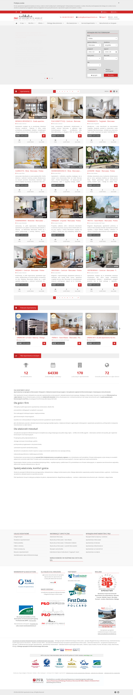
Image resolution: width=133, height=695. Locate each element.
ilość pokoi (90, 55)
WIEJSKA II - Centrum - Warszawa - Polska (29, 270)
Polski (104, 12)
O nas (22, 23)
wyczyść (94, 75)
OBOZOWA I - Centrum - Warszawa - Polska (66, 270)
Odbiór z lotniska (18, 546)
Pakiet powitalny (18, 543)
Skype (103, 17)
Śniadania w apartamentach (22, 540)
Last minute (92, 69)
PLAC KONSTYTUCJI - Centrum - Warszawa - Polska (69, 121)
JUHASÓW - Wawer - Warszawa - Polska (101, 171)
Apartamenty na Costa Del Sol (94, 549)
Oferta (41, 23)
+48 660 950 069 (68, 17)
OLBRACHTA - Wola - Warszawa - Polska (29, 171)
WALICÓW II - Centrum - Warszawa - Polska (67, 338)
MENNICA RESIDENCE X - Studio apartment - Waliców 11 (34, 121)
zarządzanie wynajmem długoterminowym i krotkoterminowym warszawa (33, 641)
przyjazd (90, 49)
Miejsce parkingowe (108, 70)
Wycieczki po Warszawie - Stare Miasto (61, 540)
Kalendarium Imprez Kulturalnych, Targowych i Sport (64, 552)
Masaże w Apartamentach (21, 552)
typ (88, 62)
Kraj (88, 35)
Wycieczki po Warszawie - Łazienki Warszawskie (63, 546)
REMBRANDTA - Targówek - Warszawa (100, 121)
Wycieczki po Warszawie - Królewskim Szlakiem (63, 543)
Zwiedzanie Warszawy (56, 537)
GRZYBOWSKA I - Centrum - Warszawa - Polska (103, 270)
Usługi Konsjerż (18, 537)
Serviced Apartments (89, 23)
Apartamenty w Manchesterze (94, 546)
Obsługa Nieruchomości (55, 23)
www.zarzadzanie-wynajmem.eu (107, 634)
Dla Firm (31, 23)
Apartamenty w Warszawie (93, 540)
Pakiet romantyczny (19, 549)
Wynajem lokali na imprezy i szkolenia (96, 537)
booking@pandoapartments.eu (87, 17)
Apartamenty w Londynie (93, 552)
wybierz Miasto (92, 42)
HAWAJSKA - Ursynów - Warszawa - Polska (66, 221)
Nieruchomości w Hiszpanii (107, 23)
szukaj (111, 75)
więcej (53, 582)
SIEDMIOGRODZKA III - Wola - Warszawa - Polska (68, 171)
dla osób (106, 55)
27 (78, 91)
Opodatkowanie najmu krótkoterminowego (26, 555)
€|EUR (114, 12)
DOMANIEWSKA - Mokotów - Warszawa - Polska (32, 221)
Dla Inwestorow (73, 23)
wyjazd (106, 49)
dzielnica (107, 42)
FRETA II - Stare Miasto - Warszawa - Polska (102, 221)
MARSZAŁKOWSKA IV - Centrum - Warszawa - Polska (105, 338)
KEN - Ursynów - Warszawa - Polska (29, 338)
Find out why (32, 620)
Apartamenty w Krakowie (93, 543)
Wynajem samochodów (56, 549)
